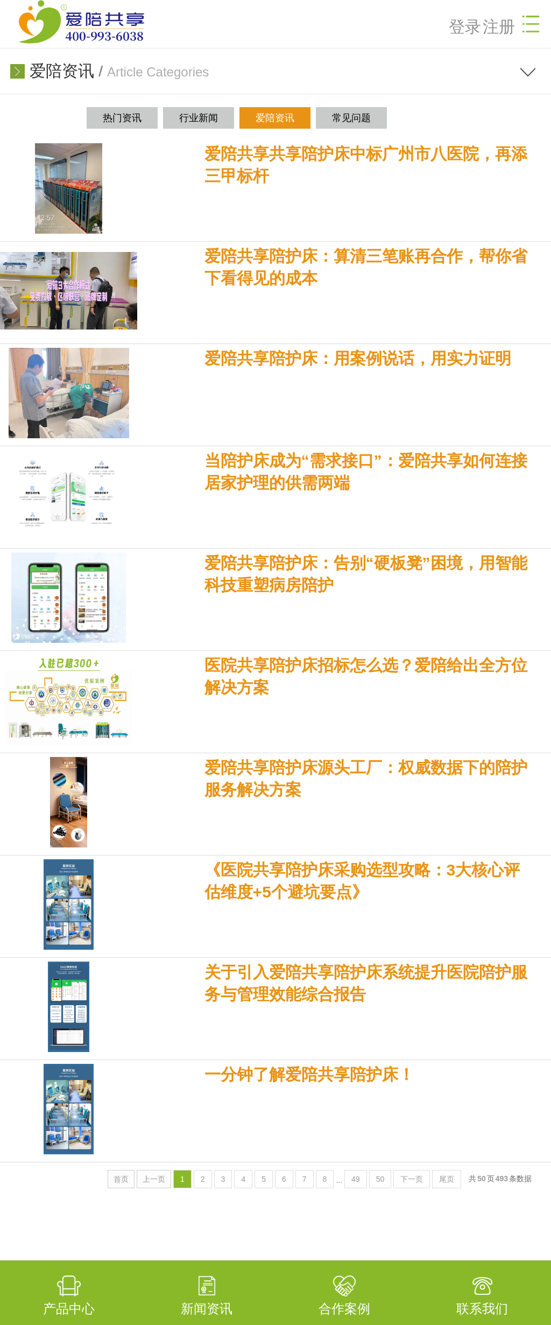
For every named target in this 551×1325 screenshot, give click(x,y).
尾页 (446, 1179)
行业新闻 (198, 118)
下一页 (411, 1179)
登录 (465, 27)
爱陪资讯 (62, 71)
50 (380, 1179)
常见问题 (351, 118)
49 (355, 1179)
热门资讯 (122, 118)
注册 (499, 27)
